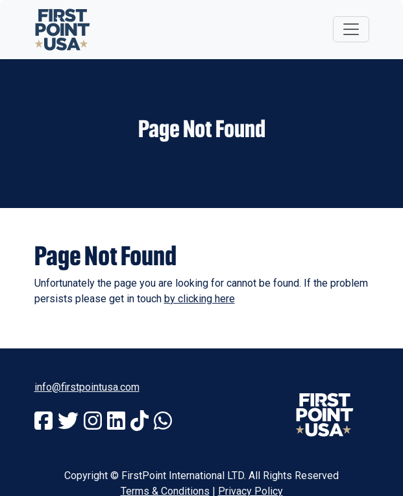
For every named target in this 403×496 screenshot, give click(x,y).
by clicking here (199, 299)
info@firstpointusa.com (87, 387)
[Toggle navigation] (351, 29)
